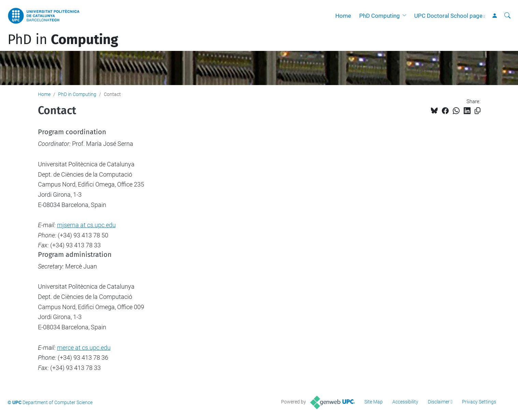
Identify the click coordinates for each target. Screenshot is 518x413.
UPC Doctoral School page (448, 15)
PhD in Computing (77, 94)
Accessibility (405, 401)
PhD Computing (379, 15)
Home (343, 15)
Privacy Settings (479, 401)
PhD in (63, 39)
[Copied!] (477, 111)
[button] (405, 16)
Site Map (373, 401)
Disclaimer (439, 401)
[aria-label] (507, 16)
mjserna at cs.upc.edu (86, 225)
